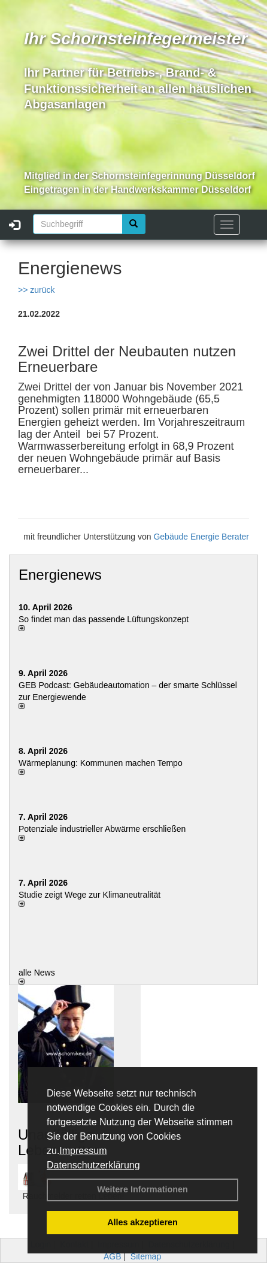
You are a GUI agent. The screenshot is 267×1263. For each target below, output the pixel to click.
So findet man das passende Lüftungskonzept (104, 619)
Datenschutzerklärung (93, 1165)
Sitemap (146, 1256)
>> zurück (36, 290)
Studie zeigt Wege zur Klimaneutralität (89, 894)
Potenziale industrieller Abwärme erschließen (102, 829)
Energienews (60, 575)
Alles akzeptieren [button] (142, 1222)
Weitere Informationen (142, 1189)
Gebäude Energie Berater (201, 536)
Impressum (83, 1151)
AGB (113, 1256)
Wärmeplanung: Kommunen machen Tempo (101, 763)
